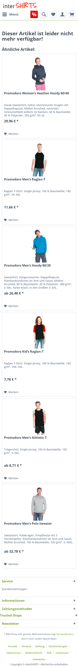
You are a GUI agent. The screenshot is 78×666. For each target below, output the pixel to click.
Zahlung (39, 646)
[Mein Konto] (62, 14)
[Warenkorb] (72, 14)
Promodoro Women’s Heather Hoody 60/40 (36, 93)
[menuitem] (10, 14)
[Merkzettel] (53, 14)
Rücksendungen (58, 646)
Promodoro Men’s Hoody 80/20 (27, 265)
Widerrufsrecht (33, 652)
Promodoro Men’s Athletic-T (25, 438)
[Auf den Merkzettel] (11, 134)
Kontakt (12, 646)
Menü (10, 13)
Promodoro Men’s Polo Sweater (28, 524)
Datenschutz (13, 652)
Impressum (62, 652)
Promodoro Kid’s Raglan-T (24, 352)
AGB (49, 652)
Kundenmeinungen (14, 589)
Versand (26, 646)
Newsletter (39, 659)
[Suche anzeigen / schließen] (43, 14)
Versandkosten (65, 634)
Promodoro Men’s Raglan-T (24, 179)
